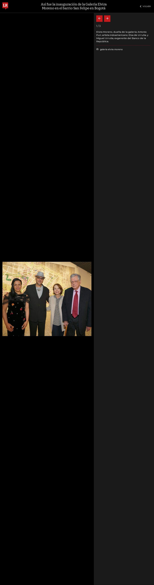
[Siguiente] (107, 18)
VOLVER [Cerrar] (145, 6)
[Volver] (99, 18)
